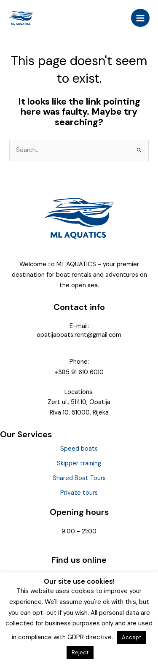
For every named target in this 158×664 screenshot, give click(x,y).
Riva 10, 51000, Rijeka (79, 413)
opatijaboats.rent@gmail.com (79, 335)
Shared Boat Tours (79, 478)
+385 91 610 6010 (79, 372)
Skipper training (79, 463)
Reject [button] (80, 652)
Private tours (79, 493)
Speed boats (79, 449)
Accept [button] (131, 637)
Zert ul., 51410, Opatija (79, 402)
